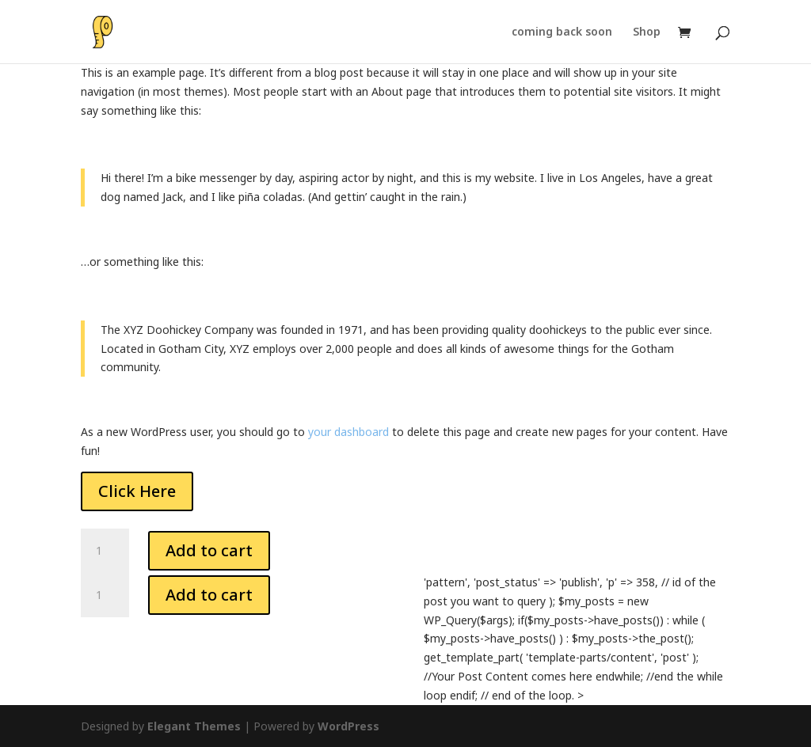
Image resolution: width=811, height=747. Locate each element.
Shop (647, 32)
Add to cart (209, 550)
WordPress (348, 726)
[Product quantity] (104, 551)
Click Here (137, 491)
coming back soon (562, 32)
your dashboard (348, 431)
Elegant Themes (194, 726)
